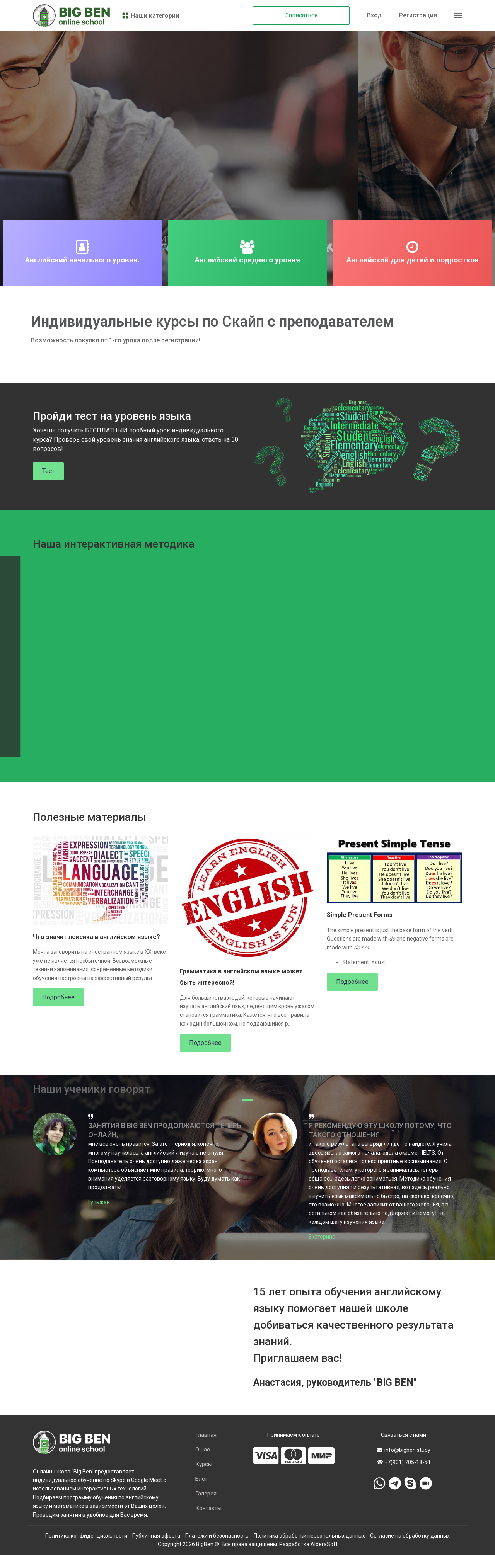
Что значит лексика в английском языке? (96, 937)
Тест (48, 471)
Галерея (206, 1493)
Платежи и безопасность (217, 1536)
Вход (374, 15)
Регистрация (418, 15)
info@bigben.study (403, 1450)
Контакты (208, 1508)
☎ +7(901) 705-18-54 (403, 1462)
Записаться (301, 15)
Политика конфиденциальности (86, 1536)
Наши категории (150, 15)
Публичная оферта (156, 1536)
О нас (202, 1449)
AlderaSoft (324, 1544)
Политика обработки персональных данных (309, 1536)
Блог (201, 1478)
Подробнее (58, 997)
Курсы (203, 1464)
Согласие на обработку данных (410, 1536)
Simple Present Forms (360, 915)
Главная (206, 1434)
